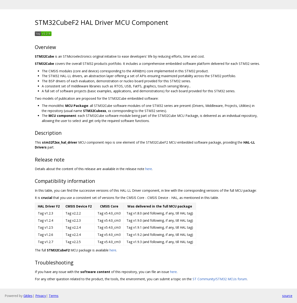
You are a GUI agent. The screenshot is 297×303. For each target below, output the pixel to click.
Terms (53, 295)
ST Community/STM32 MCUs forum (220, 279)
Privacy (40, 295)
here (148, 169)
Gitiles (27, 295)
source (287, 295)
